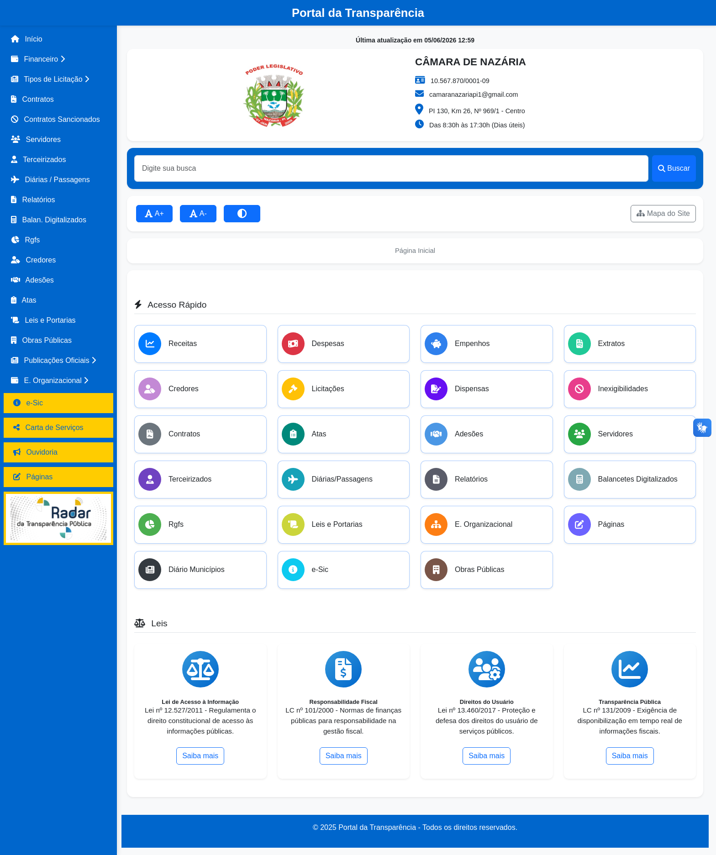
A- (198, 213)
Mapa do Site (663, 213)
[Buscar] (391, 168)
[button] (58, 59)
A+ (154, 213)
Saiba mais (200, 756)
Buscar (674, 168)
